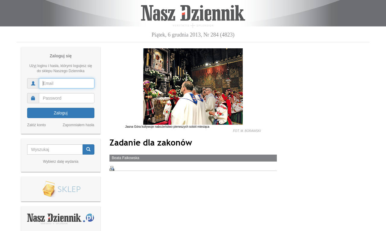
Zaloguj (61, 113)
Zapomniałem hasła (78, 125)
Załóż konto (36, 125)
